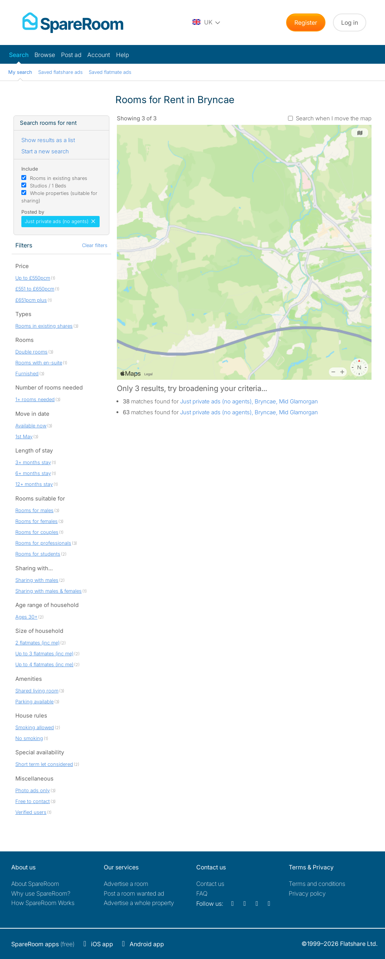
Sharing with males (36, 580)
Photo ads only (32, 790)
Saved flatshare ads (60, 72)
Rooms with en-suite (38, 363)
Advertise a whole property (139, 903)
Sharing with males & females (48, 591)
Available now (30, 426)
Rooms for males (34, 510)
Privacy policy (307, 893)
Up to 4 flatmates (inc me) (44, 664)
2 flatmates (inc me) (37, 643)
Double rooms (31, 352)
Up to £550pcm (32, 278)
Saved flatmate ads (110, 72)
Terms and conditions (317, 883)
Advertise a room (126, 883)
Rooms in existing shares (58, 178)
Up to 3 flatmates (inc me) (44, 653)
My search (20, 72)
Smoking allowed (34, 727)
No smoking (29, 738)
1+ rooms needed (35, 399)
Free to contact (32, 801)
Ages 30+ (26, 617)
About (35, 883)
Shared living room (36, 691)
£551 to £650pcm (34, 289)
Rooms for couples (36, 532)
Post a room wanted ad (134, 893)
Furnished (27, 373)
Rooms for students (37, 554)
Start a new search (45, 151)
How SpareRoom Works (43, 903)
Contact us (210, 883)
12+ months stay (34, 484)
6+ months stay (33, 473)
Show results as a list (48, 140)
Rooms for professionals (43, 543)
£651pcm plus (31, 300)
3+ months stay (33, 462)
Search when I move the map (334, 118)
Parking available (34, 701)
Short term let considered (44, 764)
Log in (349, 22)
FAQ (201, 893)
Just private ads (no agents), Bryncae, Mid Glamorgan (249, 401)
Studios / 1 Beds (48, 186)
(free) (43, 944)
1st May (24, 436)
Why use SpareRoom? (40, 893)
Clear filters (94, 245)
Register (305, 22)
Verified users (30, 812)
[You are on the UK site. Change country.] (207, 22)
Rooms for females (36, 521)
